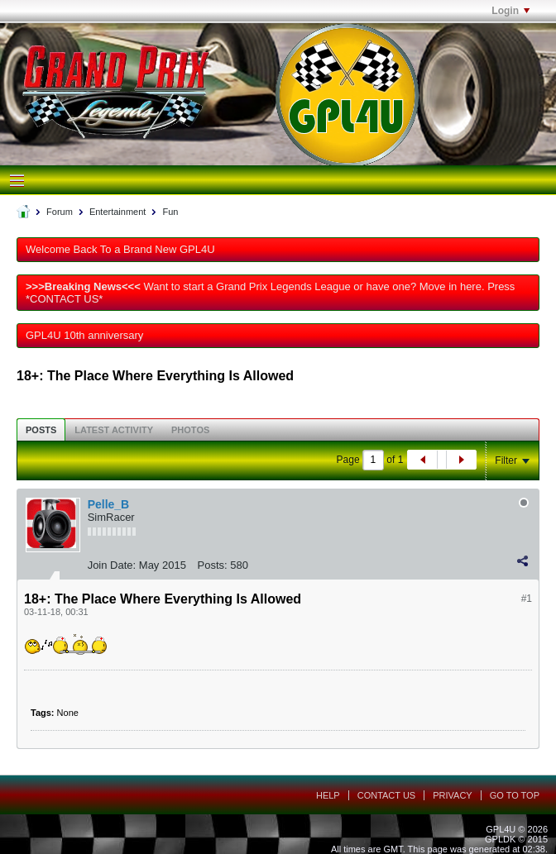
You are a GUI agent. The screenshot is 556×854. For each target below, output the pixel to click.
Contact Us (386, 795)
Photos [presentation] (190, 430)
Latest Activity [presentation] (113, 430)
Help (328, 795)
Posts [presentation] (41, 430)
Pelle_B (109, 504)
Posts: (213, 565)
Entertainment (117, 212)
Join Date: (112, 565)
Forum (59, 212)
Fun (170, 212)
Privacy (452, 795)
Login (510, 11)
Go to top (514, 795)
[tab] (41, 429)
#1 (526, 598)
